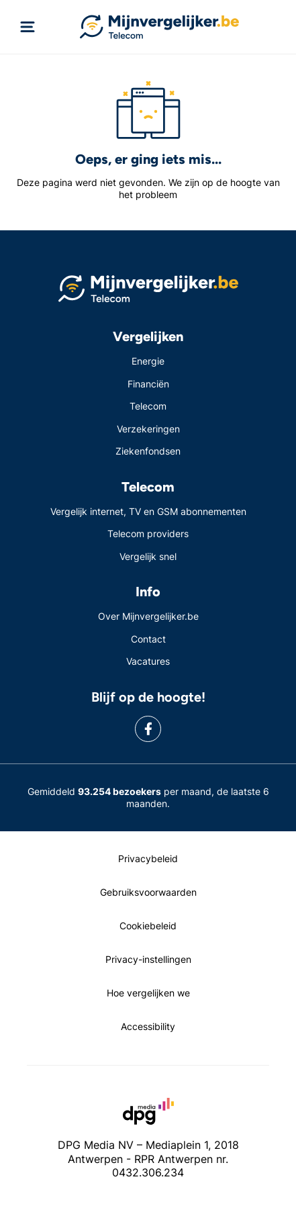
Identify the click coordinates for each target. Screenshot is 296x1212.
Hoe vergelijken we (148, 992)
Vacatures (148, 661)
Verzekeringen (148, 428)
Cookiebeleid (148, 925)
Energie (148, 361)
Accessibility (148, 1026)
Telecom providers (148, 533)
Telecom (148, 406)
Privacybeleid (148, 858)
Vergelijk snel (148, 556)
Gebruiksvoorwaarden (148, 892)
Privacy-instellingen (148, 959)
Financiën (148, 383)
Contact (148, 639)
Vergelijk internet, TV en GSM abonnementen (148, 511)
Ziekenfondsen (148, 451)
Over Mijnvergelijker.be (148, 616)
